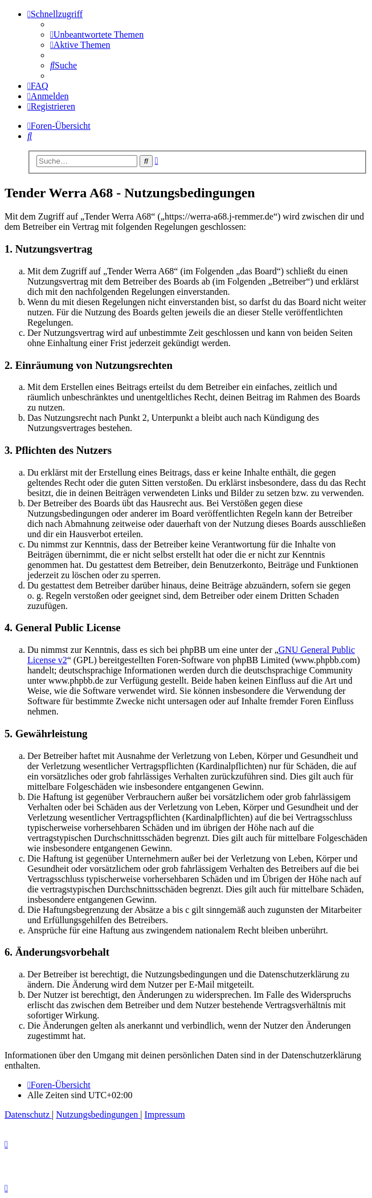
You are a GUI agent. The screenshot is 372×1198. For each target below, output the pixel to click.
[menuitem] (97, 34)
